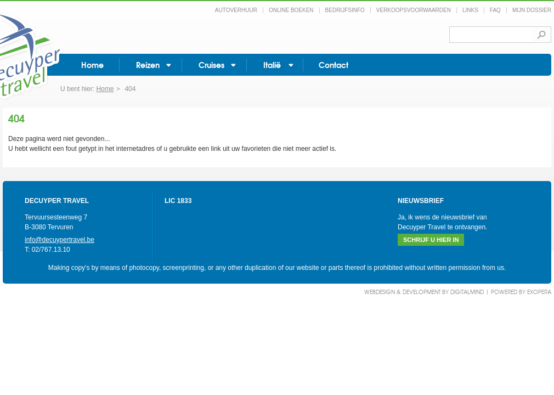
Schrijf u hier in (431, 239)
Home (92, 64)
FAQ (495, 10)
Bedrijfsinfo (345, 10)
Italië (272, 64)
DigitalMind (467, 291)
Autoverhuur (236, 10)
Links (470, 10)
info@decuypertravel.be (59, 240)
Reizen (148, 64)
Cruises (211, 64)
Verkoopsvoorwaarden (413, 10)
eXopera (539, 291)
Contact (333, 64)
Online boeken (291, 10)
